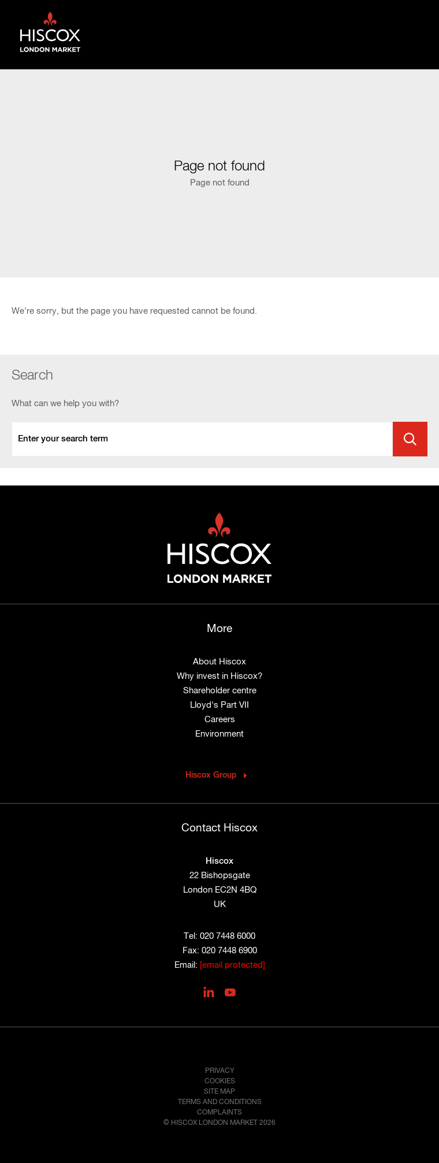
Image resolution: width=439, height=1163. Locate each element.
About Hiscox (219, 661)
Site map (219, 1091)
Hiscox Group (211, 775)
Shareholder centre (219, 690)
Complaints (219, 1112)
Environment (219, 734)
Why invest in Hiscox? (219, 676)
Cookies (219, 1081)
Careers (219, 719)
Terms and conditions (220, 1102)
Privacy (220, 1071)
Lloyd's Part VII (219, 705)
